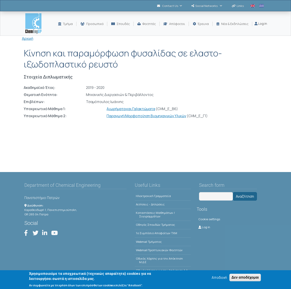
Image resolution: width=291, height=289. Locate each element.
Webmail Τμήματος (149, 242)
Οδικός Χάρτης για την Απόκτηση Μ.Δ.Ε (159, 260)
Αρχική (27, 38)
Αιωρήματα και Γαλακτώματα (131, 108)
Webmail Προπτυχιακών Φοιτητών (159, 250)
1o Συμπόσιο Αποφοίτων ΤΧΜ (156, 233)
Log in (260, 23)
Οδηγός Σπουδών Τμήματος (155, 225)
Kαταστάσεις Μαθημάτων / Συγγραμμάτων (155, 214)
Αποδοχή (219, 277)
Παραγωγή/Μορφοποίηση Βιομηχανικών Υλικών (146, 115)
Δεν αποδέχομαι (245, 277)
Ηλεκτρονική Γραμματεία (153, 196)
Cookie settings (209, 219)
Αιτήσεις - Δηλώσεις (150, 204)
